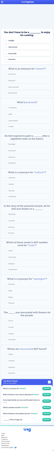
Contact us (4, 439)
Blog (2, 435)
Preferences (5, 445)
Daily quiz (4, 437)
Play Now (47, 388)
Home (3, 433)
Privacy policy (5, 441)
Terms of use (5, 443)
